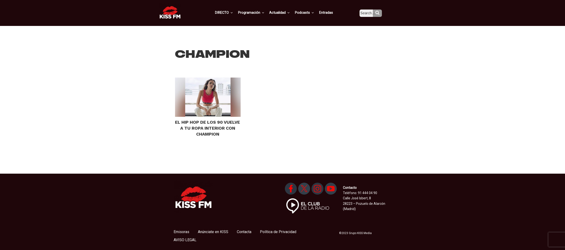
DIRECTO (232, 13)
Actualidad (285, 13)
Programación (258, 13)
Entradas (330, 13)
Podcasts (309, 13)
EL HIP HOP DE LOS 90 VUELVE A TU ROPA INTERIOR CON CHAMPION (207, 128)
